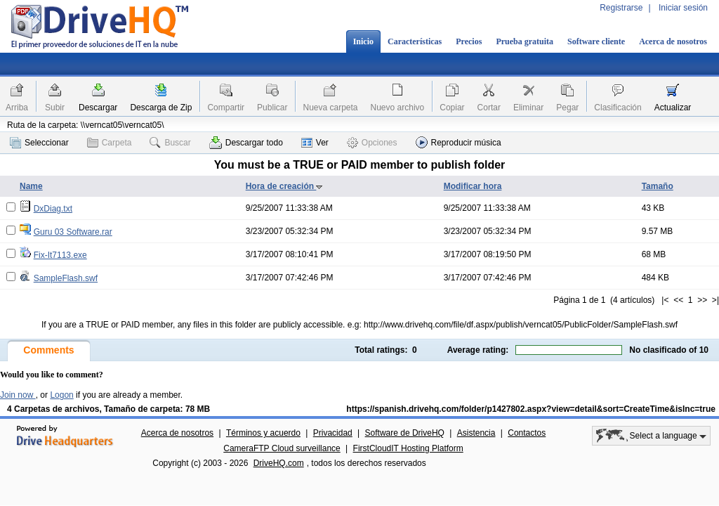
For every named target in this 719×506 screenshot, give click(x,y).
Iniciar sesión (683, 8)
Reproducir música (458, 142)
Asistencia (476, 433)
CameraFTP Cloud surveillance (282, 448)
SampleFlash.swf (66, 278)
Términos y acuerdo (263, 433)
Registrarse (621, 8)
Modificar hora (473, 186)
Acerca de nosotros (673, 41)
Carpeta (109, 143)
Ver (315, 143)
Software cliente (596, 41)
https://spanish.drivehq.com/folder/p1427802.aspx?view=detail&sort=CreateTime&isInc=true (530, 409)
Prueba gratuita (524, 41)
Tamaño (657, 186)
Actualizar (673, 107)
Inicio (363, 41)
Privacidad (332, 433)
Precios (469, 41)
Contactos (527, 433)
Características (415, 41)
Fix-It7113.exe (60, 255)
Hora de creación (285, 186)
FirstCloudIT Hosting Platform (408, 448)
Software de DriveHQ (404, 433)
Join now (18, 395)
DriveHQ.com (278, 463)
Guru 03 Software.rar (73, 232)
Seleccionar (39, 142)
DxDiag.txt (53, 209)
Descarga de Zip (161, 107)
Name (31, 186)
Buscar (170, 142)
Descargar (98, 107)
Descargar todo (246, 142)
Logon (61, 395)
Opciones (372, 142)
